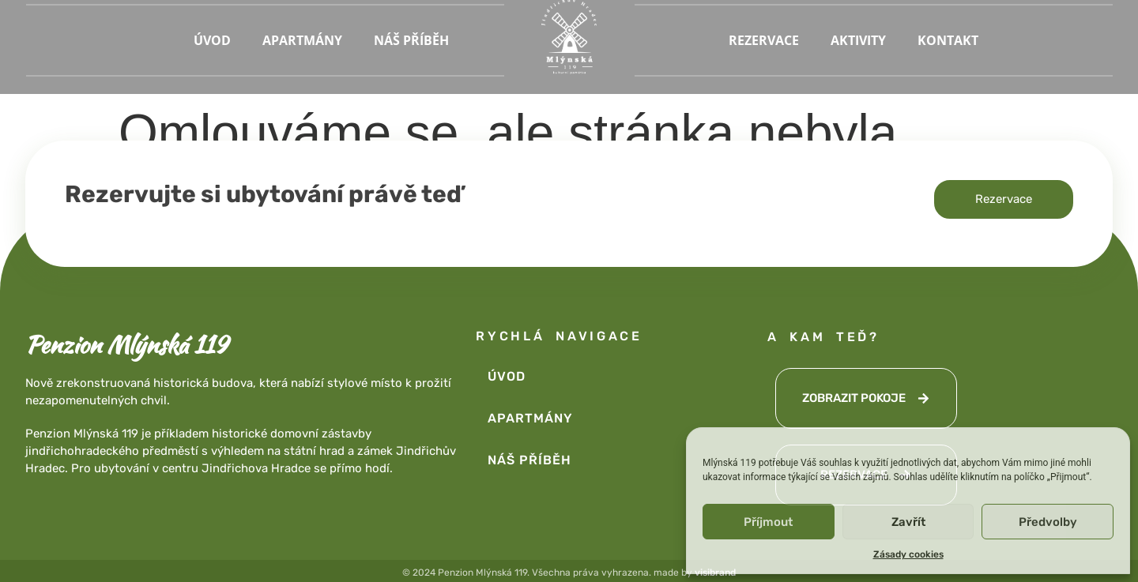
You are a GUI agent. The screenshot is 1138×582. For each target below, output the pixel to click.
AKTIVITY (858, 40)
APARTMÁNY (302, 40)
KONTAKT (948, 40)
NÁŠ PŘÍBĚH (411, 40)
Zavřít (908, 522)
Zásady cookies (908, 554)
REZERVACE (764, 40)
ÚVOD (212, 40)
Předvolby (1048, 522)
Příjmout (768, 522)
